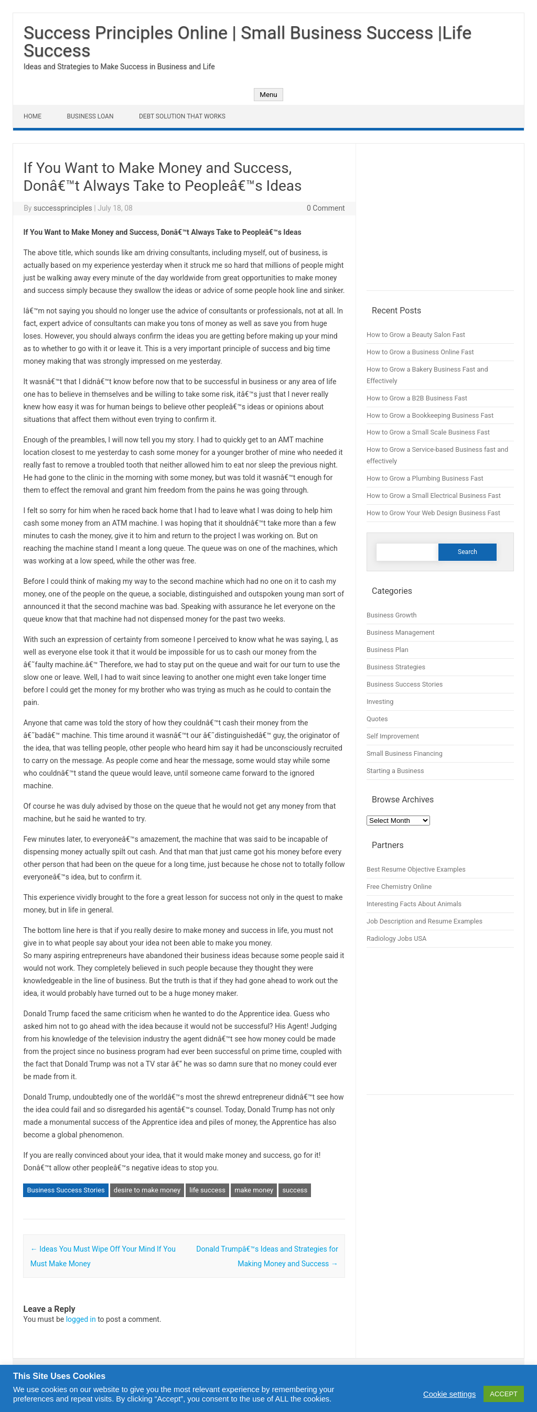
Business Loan (90, 116)
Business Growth (392, 615)
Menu (268, 95)
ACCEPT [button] (504, 1394)
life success (207, 1190)
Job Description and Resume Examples (424, 921)
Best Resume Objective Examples (416, 869)
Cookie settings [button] (449, 1394)
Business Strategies (396, 667)
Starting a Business (395, 771)
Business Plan (388, 650)
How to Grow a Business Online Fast (420, 352)
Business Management (401, 632)
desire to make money (147, 1190)
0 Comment (326, 208)
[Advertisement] (440, 222)
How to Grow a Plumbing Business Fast (425, 478)
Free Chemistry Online (399, 886)
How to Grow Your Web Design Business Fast (433, 513)
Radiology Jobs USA (396, 938)
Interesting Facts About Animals (414, 904)
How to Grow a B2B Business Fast (417, 398)
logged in (81, 1319)
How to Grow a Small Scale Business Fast (428, 432)
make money (253, 1190)
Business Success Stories (65, 1190)
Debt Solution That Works (182, 116)
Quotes (377, 719)
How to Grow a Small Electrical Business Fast (434, 495)
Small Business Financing (405, 753)
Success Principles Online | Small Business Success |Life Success (247, 41)
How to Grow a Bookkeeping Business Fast (430, 415)
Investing (380, 701)
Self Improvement (393, 736)
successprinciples (63, 208)
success (294, 1190)
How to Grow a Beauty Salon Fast (416, 335)
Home (32, 116)
